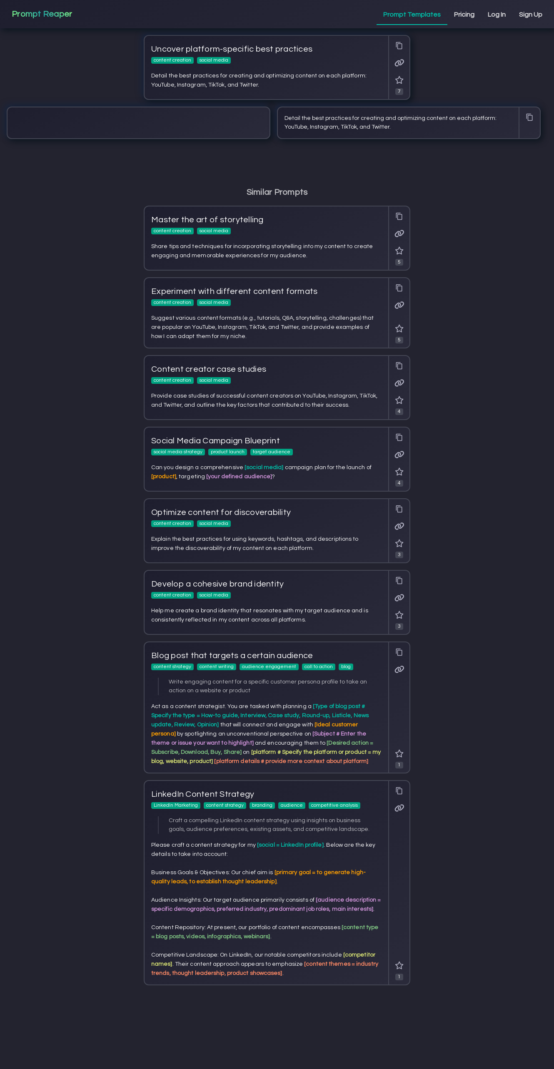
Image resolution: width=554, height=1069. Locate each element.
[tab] (412, 15)
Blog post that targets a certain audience (232, 655)
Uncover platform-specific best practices (231, 49)
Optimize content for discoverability (221, 512)
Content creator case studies (208, 369)
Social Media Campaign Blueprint (215, 441)
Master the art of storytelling (207, 220)
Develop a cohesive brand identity (217, 584)
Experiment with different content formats (234, 291)
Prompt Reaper (42, 14)
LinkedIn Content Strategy (202, 794)
